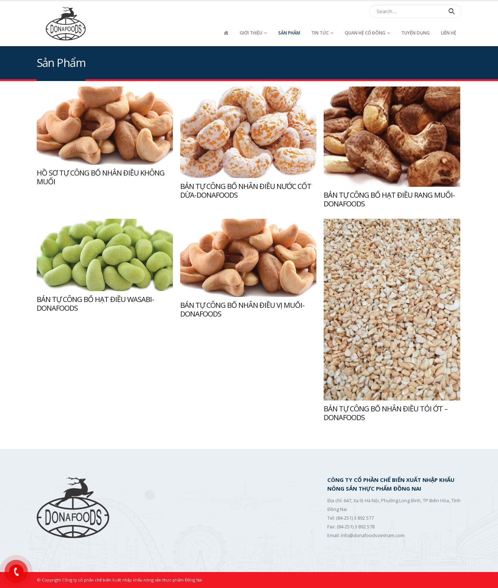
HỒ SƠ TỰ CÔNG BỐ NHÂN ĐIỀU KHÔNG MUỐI (101, 177)
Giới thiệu (251, 33)
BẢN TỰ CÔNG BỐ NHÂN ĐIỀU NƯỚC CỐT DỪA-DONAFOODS (245, 191)
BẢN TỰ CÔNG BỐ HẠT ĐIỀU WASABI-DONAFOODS (95, 304)
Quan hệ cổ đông (365, 33)
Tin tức (320, 33)
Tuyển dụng (415, 33)
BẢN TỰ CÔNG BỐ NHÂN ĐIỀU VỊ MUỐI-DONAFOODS (242, 309)
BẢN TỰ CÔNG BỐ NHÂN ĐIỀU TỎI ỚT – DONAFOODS (386, 413)
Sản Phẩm (289, 33)
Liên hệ (448, 33)
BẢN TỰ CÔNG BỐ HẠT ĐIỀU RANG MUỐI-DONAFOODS (389, 199)
